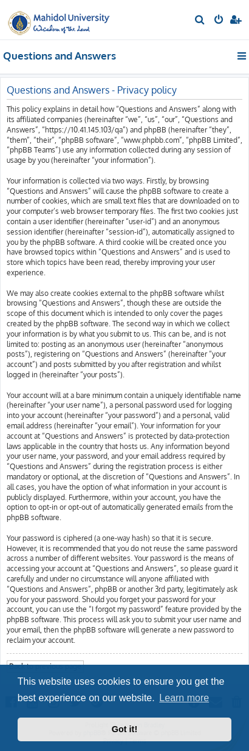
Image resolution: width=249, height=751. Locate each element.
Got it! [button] (124, 729)
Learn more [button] (184, 698)
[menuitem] (200, 20)
